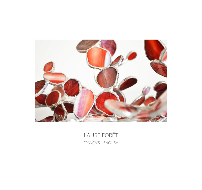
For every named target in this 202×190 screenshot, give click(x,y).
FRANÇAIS (92, 142)
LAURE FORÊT (101, 135)
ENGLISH (110, 142)
